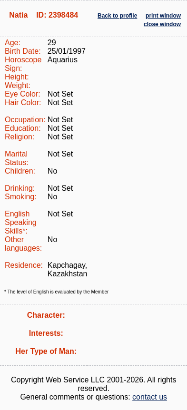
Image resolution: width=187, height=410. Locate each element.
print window (163, 15)
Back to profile (117, 15)
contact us (149, 397)
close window (162, 24)
